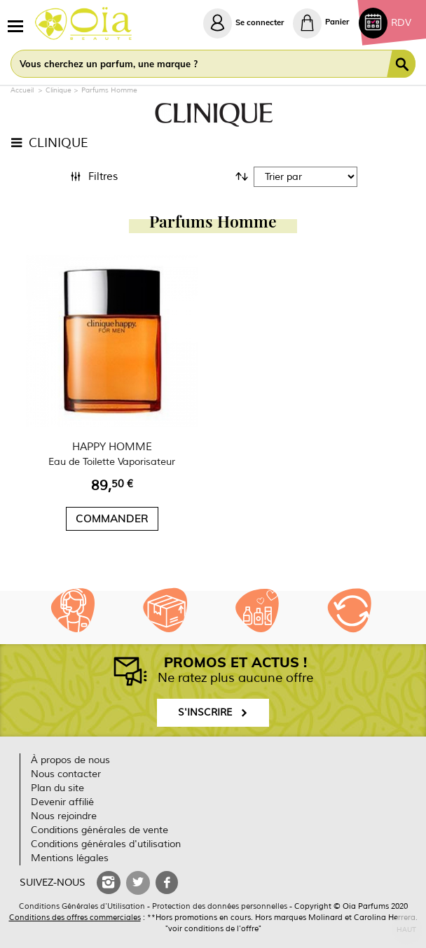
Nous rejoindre (64, 816)
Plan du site (57, 788)
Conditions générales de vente (99, 830)
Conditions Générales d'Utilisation (82, 906)
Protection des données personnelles (219, 906)
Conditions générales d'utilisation (106, 844)
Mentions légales (70, 858)
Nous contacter (66, 774)
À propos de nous (70, 760)
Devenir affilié (62, 802)
